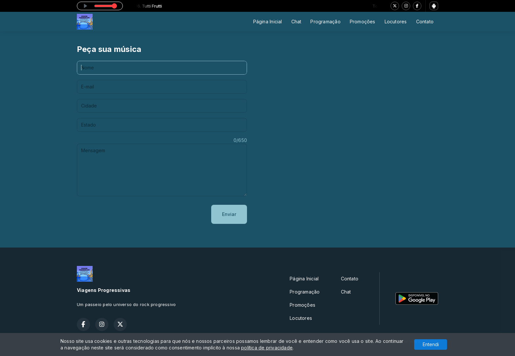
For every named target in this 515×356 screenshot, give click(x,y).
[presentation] (127, 214)
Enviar (229, 214)
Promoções (362, 21)
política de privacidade (267, 347)
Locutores (396, 21)
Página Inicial (267, 21)
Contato (425, 21)
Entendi (431, 344)
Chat (296, 21)
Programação (325, 21)
